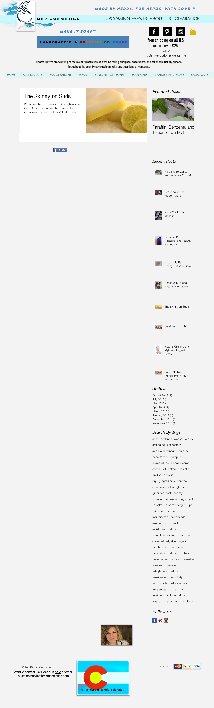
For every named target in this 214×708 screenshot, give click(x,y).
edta (155, 487)
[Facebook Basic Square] (154, 620)
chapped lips (160, 463)
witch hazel (187, 601)
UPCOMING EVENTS (125, 19)
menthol (166, 511)
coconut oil (159, 469)
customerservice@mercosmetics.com (43, 676)
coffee (172, 469)
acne (155, 439)
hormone (157, 499)
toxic (182, 589)
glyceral (181, 487)
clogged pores (180, 463)
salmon (174, 571)
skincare (176, 583)
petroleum (174, 553)
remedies (188, 559)
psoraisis (175, 559)
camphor (176, 457)
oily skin (171, 541)
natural (172, 529)
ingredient (187, 499)
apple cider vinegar (164, 451)
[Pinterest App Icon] (160, 620)
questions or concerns (136, 67)
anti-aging (158, 445)
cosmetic (183, 469)
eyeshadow (167, 487)
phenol (187, 553)
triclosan (171, 595)
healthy (178, 493)
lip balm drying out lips (178, 505)
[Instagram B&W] (180, 31)
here (58, 672)
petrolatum (159, 553)
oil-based (158, 541)
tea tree (157, 589)
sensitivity (176, 577)
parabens (177, 547)
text (166, 589)
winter (174, 601)
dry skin (168, 475)
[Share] (60, 150)
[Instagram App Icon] (166, 620)
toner (174, 589)
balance (184, 451)
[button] (193, 31)
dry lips (156, 475)
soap (186, 583)
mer (175, 511)
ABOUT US (160, 19)
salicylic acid (160, 571)
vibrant (183, 595)
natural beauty (161, 535)
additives (166, 439)
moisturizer (159, 529)
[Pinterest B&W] (167, 31)
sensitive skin (160, 577)
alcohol (178, 439)
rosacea (157, 565)
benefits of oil (160, 457)
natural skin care (182, 535)
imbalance (172, 499)
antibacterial (174, 445)
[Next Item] (188, 110)
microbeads (178, 517)
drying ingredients (163, 481)
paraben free (160, 547)
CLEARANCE (187, 19)
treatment (158, 595)
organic (182, 541)
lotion (155, 511)
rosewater (171, 565)
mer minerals (160, 517)
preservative (160, 559)
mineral (156, 523)
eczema (182, 481)
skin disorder (160, 583)
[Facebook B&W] (154, 31)
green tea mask (162, 493)
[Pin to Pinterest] (74, 149)
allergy (189, 439)
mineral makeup (173, 523)
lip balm (157, 505)
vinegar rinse (160, 601)
